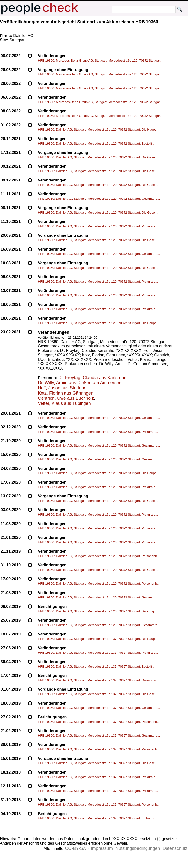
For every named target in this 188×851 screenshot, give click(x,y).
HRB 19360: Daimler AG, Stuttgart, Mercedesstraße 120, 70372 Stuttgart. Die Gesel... (98, 157)
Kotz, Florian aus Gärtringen (65, 393)
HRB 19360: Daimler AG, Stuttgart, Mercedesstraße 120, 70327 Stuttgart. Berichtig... (97, 611)
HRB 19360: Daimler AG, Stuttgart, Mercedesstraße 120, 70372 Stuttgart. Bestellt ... (97, 143)
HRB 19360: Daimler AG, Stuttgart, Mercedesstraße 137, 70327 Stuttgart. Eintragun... (98, 818)
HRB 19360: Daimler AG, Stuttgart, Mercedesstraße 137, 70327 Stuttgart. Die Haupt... (98, 639)
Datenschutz (175, 848)
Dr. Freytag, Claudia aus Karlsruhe (92, 377)
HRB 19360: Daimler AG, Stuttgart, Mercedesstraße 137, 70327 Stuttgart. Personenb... (99, 722)
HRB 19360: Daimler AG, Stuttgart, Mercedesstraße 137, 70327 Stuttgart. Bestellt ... (97, 666)
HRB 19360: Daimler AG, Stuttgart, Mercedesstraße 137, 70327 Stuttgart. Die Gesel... (98, 694)
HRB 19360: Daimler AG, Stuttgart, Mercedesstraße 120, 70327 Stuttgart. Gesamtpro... (99, 625)
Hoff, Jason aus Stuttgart (62, 387)
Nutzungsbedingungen (137, 848)
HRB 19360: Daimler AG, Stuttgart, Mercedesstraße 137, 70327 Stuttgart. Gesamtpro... (99, 708)
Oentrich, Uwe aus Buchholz (66, 398)
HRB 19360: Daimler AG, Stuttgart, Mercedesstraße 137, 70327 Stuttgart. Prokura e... (98, 652)
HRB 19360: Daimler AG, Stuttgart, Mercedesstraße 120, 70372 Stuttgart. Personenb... (99, 556)
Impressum (102, 848)
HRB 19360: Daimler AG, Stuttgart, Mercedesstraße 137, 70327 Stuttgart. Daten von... (98, 680)
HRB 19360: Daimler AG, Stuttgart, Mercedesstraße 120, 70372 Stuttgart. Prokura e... (98, 226)
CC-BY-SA (75, 848)
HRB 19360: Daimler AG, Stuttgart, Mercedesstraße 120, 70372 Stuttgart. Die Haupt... (98, 129)
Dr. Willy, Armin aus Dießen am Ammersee (80, 382)
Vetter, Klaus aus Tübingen (64, 403)
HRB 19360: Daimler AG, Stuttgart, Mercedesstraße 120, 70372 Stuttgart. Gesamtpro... (99, 198)
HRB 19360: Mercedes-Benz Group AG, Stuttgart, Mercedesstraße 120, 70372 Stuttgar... (100, 60)
